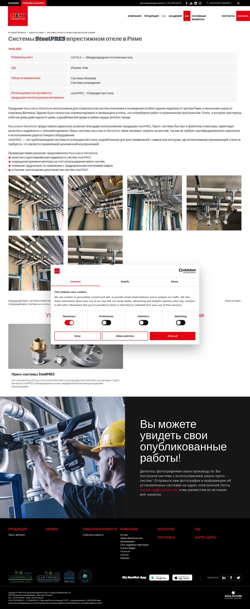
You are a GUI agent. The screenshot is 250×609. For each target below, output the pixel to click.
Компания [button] (132, 16)
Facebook (125, 551)
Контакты (166, 528)
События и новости (93, 534)
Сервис (52, 528)
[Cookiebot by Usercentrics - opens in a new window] (181, 270)
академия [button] (173, 16)
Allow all (172, 336)
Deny (77, 336)
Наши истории (36, 32)
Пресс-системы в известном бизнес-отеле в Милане (49, 300)
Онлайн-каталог (35, 3)
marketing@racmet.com (159, 489)
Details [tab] (125, 281)
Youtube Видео (128, 547)
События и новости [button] (100, 528)
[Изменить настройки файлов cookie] (86, 602)
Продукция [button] (149, 16)
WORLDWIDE (219, 2)
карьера (14, 3)
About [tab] (174, 281)
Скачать (242, 16)
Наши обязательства (131, 537)
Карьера (124, 557)
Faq (197, 528)
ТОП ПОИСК (166, 537)
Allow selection (125, 336)
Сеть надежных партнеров (134, 544)
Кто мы (124, 534)
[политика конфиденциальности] (22, 602)
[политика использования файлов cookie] (54, 602)
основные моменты (204, 16)
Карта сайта (205, 537)
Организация (127, 541)
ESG (162, 16)
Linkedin (124, 554)
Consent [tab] (76, 281)
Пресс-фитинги (16, 534)
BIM (186, 16)
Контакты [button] (227, 16)
